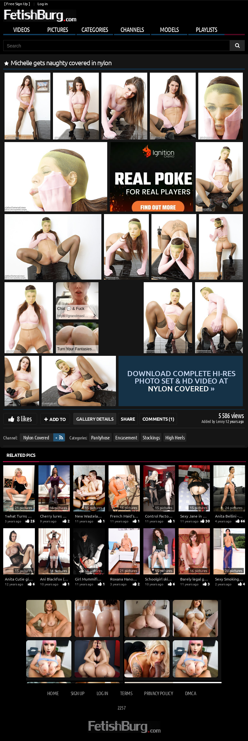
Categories (94, 29)
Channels (132, 29)
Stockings (151, 437)
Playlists (206, 29)
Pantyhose (100, 437)
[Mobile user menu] (124, 28)
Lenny (220, 421)
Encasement (126, 437)
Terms (126, 693)
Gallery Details (95, 419)
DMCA (190, 693)
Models (169, 29)
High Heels (175, 437)
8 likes (24, 418)
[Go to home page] (39, 16)
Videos (21, 29)
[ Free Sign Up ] (17, 3)
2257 (122, 708)
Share (128, 419)
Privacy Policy (158, 693)
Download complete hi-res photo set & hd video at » (181, 381)
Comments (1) (158, 419)
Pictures (57, 29)
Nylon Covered (36, 437)
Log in (42, 3)
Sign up (77, 693)
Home (52, 693)
